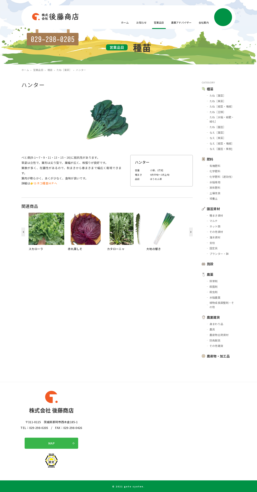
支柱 (212, 243)
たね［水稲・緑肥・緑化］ (222, 119)
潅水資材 (215, 237)
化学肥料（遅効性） (222, 177)
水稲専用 (215, 182)
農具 (212, 329)
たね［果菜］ (218, 101)
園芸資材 (213, 208)
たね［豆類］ (218, 112)
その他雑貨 (216, 346)
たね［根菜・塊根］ (222, 106)
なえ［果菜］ (218, 138)
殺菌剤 (214, 286)
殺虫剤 (214, 292)
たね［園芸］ (218, 127)
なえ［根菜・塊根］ (222, 143)
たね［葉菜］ (218, 95)
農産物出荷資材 (219, 335)
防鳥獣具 (215, 340)
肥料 (210, 159)
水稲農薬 (215, 297)
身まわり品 (216, 324)
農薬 (210, 274)
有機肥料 (215, 166)
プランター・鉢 (219, 254)
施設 (210, 263)
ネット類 (215, 226)
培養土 (214, 198)
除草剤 (214, 281)
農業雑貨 (213, 317)
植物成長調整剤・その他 (222, 305)
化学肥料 (215, 171)
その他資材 (216, 232)
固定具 (214, 248)
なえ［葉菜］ (218, 132)
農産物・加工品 (218, 356)
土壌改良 (215, 193)
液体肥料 (215, 187)
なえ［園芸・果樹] (221, 149)
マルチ (214, 221)
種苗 (210, 88)
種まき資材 (216, 215)
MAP (51, 443)
